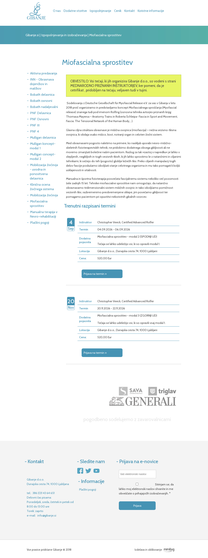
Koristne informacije (151, 11)
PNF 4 (34, 131)
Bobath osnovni (41, 101)
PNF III (34, 125)
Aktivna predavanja (43, 73)
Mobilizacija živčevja (44, 195)
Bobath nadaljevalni (44, 107)
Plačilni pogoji (39, 223)
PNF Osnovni (39, 119)
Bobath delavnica (42, 95)
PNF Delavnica (40, 113)
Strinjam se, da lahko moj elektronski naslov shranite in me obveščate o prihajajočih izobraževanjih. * (146, 489)
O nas (57, 11)
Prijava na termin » (95, 274)
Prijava (137, 505)
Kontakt (129, 11)
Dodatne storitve (75, 11)
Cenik (117, 11)
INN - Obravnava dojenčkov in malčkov (42, 83)
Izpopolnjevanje (100, 11)
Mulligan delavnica (43, 137)
